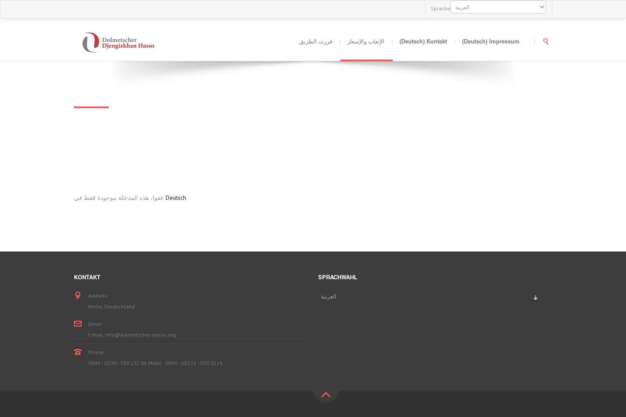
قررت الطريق (315, 42)
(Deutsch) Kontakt (423, 42)
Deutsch (176, 198)
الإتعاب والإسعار (365, 42)
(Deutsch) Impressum (490, 42)
